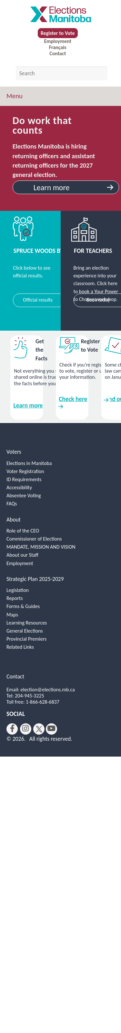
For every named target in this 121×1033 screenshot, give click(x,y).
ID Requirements (23, 479)
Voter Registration (25, 471)
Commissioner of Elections (34, 539)
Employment (57, 41)
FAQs (11, 504)
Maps (12, 615)
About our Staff (22, 555)
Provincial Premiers (26, 639)
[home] (60, 14)
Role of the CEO (22, 531)
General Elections (24, 631)
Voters (13, 451)
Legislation (17, 590)
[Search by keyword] (62, 73)
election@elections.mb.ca (48, 690)
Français (57, 47)
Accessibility (19, 487)
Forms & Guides (23, 606)
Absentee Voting (23, 495)
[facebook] (12, 729)
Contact (57, 53)
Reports (14, 598)
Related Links (20, 647)
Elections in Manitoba (29, 463)
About (13, 519)
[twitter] (39, 729)
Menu (14, 96)
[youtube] (51, 729)
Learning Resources (26, 623)
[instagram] (25, 729)
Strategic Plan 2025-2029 (35, 579)
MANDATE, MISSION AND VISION (41, 547)
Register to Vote (58, 33)
